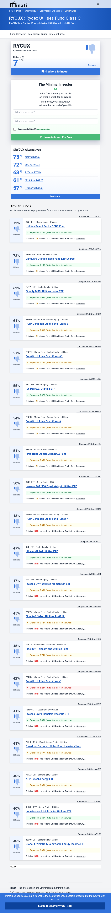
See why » (80, 238)
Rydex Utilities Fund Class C (50, 11)
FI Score (16, 235)
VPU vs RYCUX (32, 164)
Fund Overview (18, 34)
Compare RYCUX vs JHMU (89, 802)
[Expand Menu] (98, 4)
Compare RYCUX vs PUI (90, 574)
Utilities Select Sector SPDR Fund (45, 226)
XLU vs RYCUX (32, 157)
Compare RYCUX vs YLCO (89, 834)
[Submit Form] (55, 137)
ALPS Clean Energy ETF (40, 778)
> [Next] (15, 866)
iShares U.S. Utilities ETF (40, 388)
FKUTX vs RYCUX (34, 188)
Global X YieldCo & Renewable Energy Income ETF (55, 843)
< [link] (10, 866)
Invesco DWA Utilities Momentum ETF (48, 583)
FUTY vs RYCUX (33, 172)
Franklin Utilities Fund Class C (43, 681)
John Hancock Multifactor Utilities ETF (48, 811)
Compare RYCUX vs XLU (90, 216)
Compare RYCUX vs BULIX (89, 736)
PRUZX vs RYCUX (34, 180)
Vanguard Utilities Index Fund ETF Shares (50, 258)
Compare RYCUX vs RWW (89, 704)
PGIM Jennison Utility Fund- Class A (47, 518)
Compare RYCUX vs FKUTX (89, 346)
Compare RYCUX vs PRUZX (89, 314)
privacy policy (43, 129)
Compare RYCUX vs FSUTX (89, 606)
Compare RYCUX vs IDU (90, 379)
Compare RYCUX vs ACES (89, 769)
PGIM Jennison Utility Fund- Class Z (47, 323)
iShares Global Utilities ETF (42, 551)
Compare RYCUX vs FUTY (89, 281)
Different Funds (57, 34)
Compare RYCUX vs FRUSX (89, 671)
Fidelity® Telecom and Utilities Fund (47, 648)
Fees (29, 34)
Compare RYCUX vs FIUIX (89, 639)
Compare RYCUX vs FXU (90, 444)
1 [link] (11, 866)
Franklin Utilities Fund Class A (43, 421)
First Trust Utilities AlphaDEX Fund (46, 453)
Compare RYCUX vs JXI (90, 541)
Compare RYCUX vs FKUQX (88, 411)
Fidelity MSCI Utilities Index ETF (44, 291)
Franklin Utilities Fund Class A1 (44, 356)
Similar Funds (40, 34)
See (92, 65)
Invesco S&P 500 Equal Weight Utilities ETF (51, 486)
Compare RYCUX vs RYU (90, 476)
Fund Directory (30, 11)
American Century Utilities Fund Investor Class (53, 746)
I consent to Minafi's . (34, 129)
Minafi (13, 887)
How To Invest (15, 11)
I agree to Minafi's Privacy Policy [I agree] (55, 906)
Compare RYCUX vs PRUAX (88, 509)
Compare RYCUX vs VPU (90, 249)
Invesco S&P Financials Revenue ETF (47, 713)
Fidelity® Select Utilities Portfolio (45, 616)
